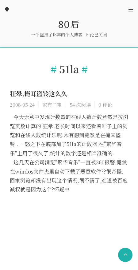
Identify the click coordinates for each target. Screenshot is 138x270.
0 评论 (105, 104)
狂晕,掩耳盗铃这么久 (38, 93)
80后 (69, 24)
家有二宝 (52, 104)
